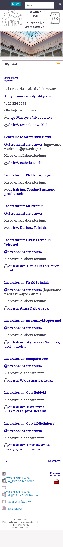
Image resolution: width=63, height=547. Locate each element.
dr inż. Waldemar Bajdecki (30, 380)
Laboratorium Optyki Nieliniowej (29, 423)
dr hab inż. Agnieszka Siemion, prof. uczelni (32, 344)
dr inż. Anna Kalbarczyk (28, 308)
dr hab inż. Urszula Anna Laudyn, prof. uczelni (27, 447)
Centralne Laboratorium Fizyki (27, 137)
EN (59, 4)
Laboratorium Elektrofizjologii (27, 175)
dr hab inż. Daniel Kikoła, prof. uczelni (31, 268)
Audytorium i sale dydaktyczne (27, 96)
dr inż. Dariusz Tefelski (27, 227)
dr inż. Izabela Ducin (25, 162)
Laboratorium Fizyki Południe (26, 282)
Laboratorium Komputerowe (26, 359)
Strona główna (11, 78)
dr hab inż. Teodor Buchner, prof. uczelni (29, 191)
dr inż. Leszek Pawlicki (27, 124)
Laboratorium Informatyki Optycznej (32, 320)
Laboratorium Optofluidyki (25, 392)
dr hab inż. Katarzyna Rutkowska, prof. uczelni (25, 409)
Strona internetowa (23, 144)
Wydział (11, 64)
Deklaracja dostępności (55, 474)
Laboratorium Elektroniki (24, 206)
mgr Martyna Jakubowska (30, 117)
